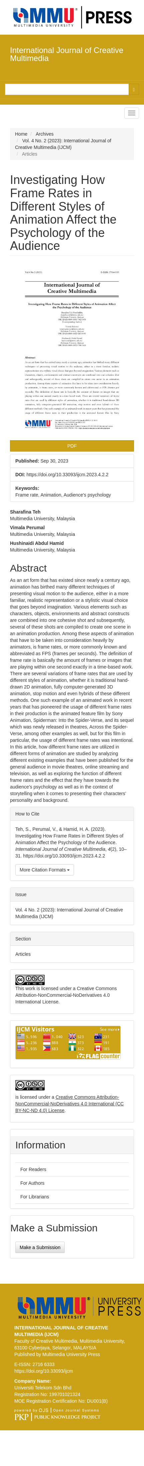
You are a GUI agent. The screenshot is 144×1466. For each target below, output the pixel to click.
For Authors (32, 1183)
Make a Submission (40, 1247)
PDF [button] (72, 446)
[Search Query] (67, 89)
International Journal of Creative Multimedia (66, 54)
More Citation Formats (45, 869)
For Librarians (34, 1196)
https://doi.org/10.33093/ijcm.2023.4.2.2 (67, 474)
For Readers (33, 1169)
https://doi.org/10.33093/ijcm (43, 1371)
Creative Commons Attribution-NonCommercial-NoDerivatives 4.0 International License (66, 995)
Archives (45, 134)
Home (21, 134)
